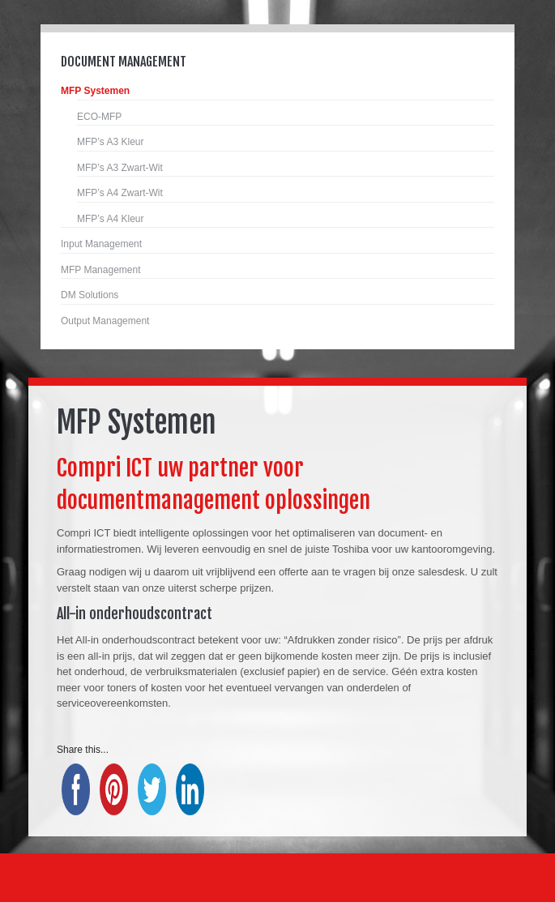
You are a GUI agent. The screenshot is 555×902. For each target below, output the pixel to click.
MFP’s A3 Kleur (110, 141)
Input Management (101, 244)
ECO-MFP (99, 116)
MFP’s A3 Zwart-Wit (120, 167)
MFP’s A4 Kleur (110, 218)
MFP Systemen (95, 90)
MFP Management (101, 270)
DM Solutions (89, 295)
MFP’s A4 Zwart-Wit (120, 193)
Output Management (105, 321)
